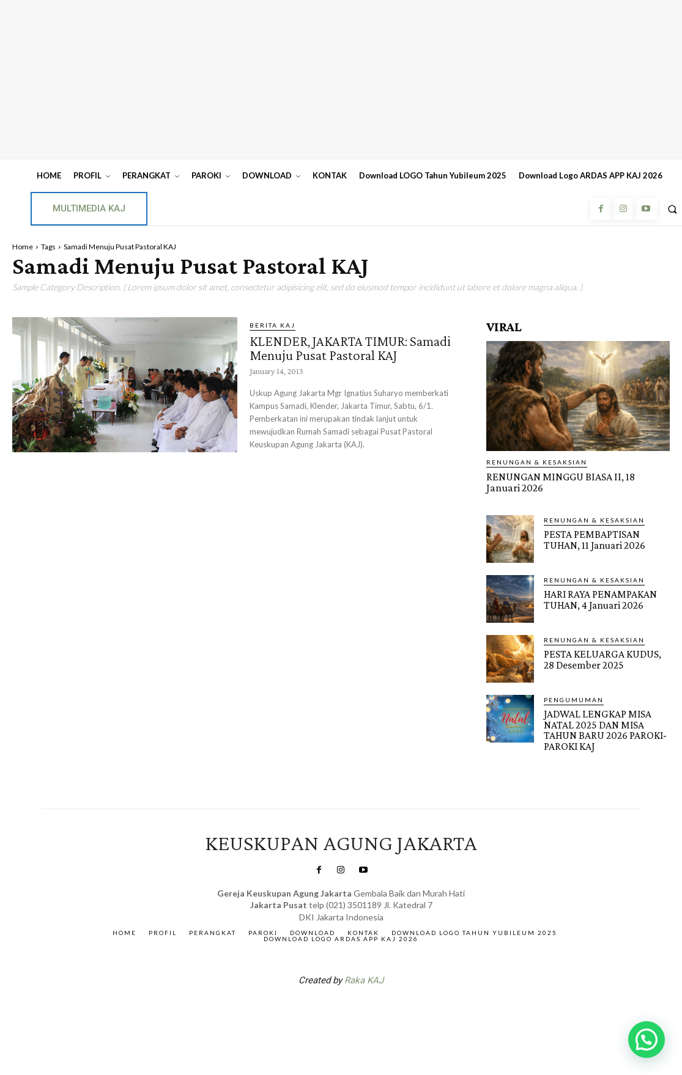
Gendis (377, 1008)
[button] (646, 1039)
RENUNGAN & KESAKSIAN (536, 462)
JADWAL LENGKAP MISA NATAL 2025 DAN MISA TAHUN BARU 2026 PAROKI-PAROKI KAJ (602, 728)
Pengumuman (574, 698)
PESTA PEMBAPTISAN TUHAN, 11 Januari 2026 (593, 538)
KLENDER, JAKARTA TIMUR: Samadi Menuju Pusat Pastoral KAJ (350, 347)
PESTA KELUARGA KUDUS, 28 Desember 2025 (605, 658)
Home (22, 246)
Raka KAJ (364, 977)
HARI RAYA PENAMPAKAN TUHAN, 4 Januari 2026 (598, 598)
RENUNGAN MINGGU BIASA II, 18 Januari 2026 (572, 482)
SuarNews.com (322, 1008)
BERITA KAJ (272, 325)
